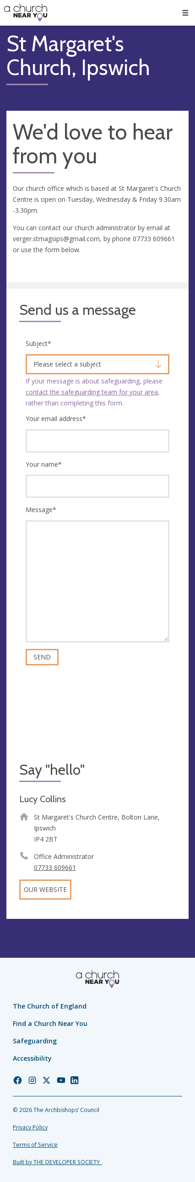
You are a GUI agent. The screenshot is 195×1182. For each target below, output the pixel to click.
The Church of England (50, 1006)
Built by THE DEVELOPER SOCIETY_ (57, 1162)
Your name (44, 464)
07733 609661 (55, 867)
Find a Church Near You (50, 1023)
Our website (45, 889)
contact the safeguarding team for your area (92, 392)
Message (41, 509)
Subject (38, 343)
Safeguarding (35, 1040)
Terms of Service (35, 1145)
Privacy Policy (30, 1127)
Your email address (56, 418)
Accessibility (32, 1058)
